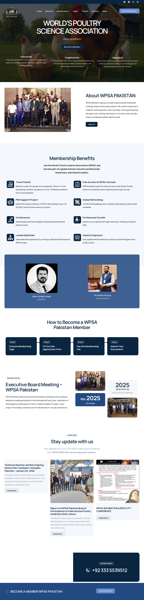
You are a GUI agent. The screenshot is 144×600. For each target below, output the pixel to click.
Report (87, 463)
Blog (134, 463)
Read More (11, 490)
